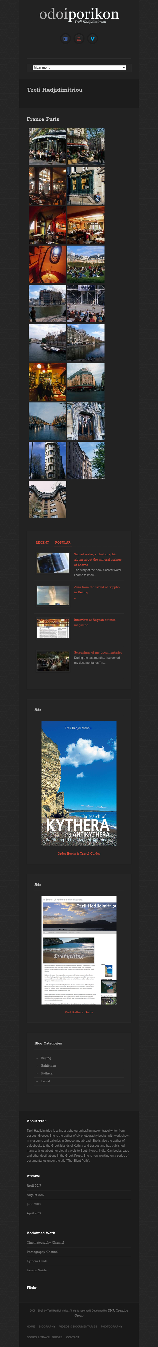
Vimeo (92, 38)
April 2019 (34, 1213)
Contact (73, 1337)
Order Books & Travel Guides (79, 854)
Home (31, 1326)
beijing (46, 1058)
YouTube (79, 38)
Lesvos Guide (36, 1270)
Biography (47, 1326)
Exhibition (48, 1066)
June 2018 (33, 1204)
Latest (45, 1081)
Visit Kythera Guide (79, 1012)
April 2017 (34, 1186)
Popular (62, 543)
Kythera (46, 1073)
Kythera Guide (37, 1261)
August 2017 (35, 1195)
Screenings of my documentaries (98, 653)
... (75, 598)
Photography (111, 1326)
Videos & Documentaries (78, 1326)
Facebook (65, 38)
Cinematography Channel (45, 1243)
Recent (42, 543)
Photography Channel (42, 1252)
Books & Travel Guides (44, 1337)
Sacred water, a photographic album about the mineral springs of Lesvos (98, 560)
